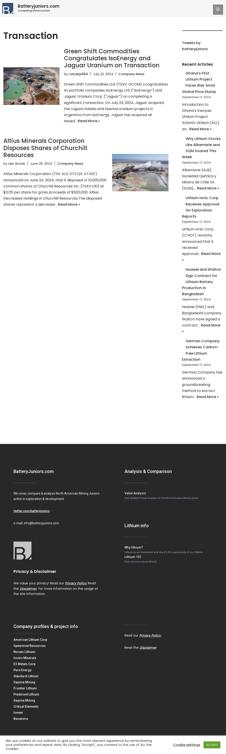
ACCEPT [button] (212, 745)
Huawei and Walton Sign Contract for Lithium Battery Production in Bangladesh (201, 282)
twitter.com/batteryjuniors (31, 511)
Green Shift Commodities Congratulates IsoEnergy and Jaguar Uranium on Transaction (112, 58)
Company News (131, 74)
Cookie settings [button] (186, 745)
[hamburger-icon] (218, 10)
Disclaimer (28, 588)
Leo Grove (16, 163)
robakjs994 (78, 74)
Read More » (89, 121)
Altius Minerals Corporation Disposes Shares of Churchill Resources (45, 148)
